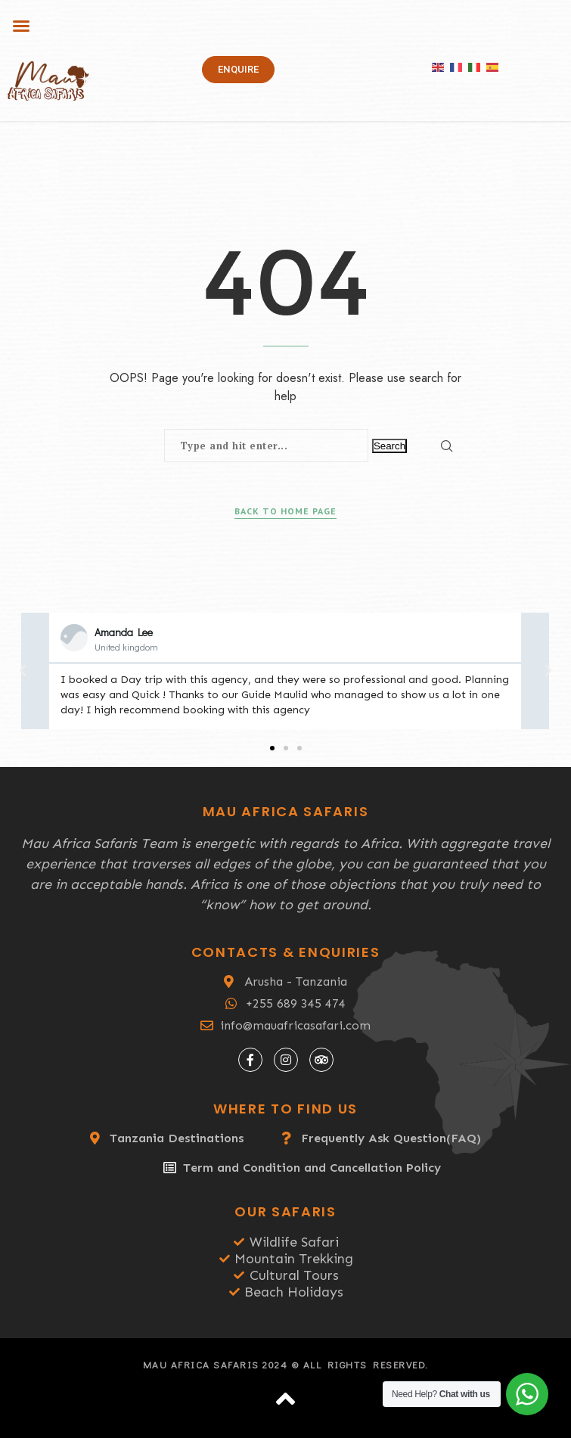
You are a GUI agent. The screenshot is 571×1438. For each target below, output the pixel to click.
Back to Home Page (285, 511)
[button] (21, 25)
